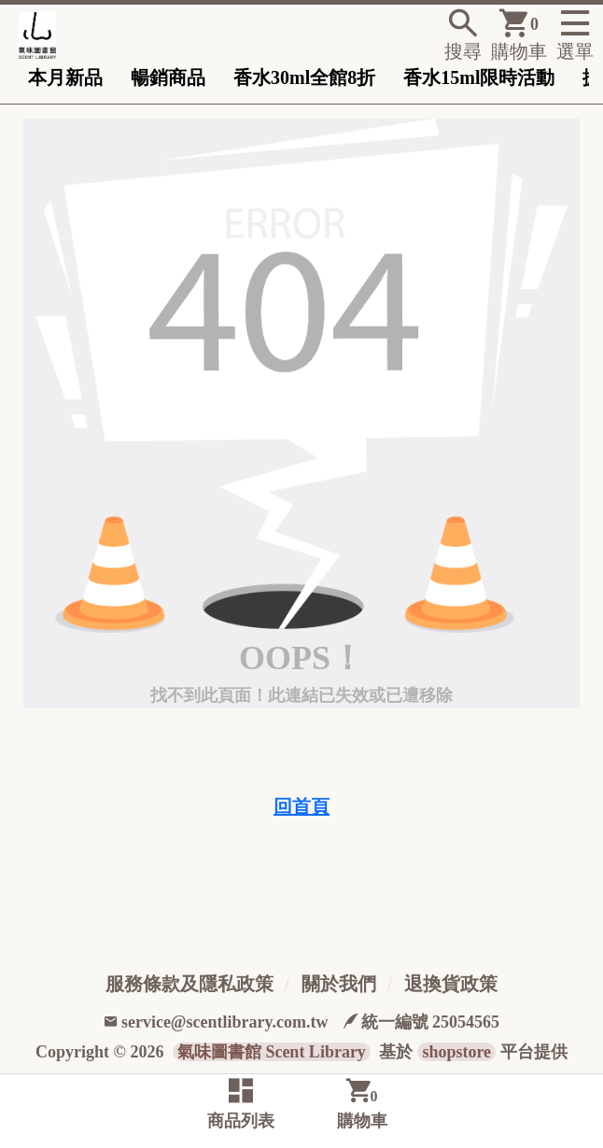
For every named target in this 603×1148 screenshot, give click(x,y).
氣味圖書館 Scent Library (271, 1052)
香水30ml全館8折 (304, 77)
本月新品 (65, 77)
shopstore (456, 1052)
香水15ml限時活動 (478, 77)
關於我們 (339, 983)
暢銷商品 (168, 77)
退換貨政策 (451, 983)
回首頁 (301, 806)
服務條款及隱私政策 (189, 983)
